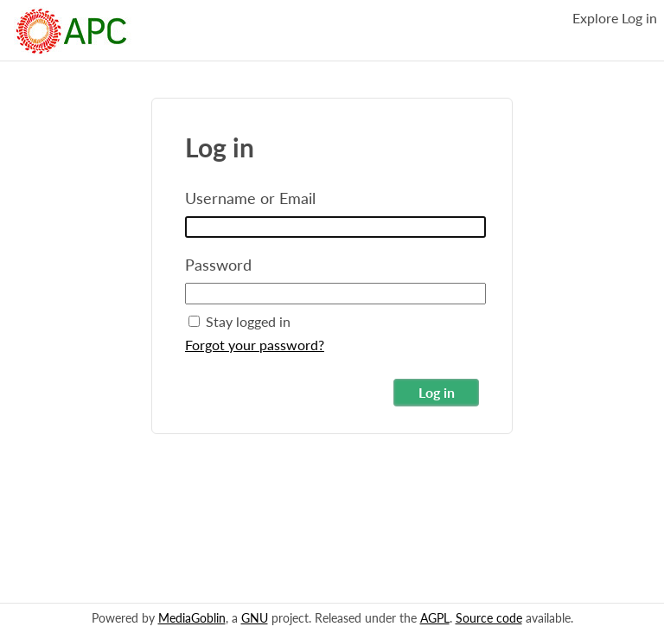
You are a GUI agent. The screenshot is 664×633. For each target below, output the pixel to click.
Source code (489, 618)
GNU (254, 618)
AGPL (435, 618)
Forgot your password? (254, 344)
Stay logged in (239, 321)
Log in (639, 18)
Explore (595, 18)
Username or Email (250, 198)
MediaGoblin (192, 618)
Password (218, 264)
